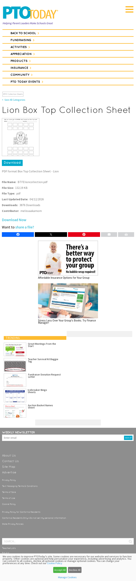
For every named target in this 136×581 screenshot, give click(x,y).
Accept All (60, 570)
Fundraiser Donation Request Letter (44, 375)
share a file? (24, 227)
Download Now (14, 219)
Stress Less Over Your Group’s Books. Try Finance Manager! (68, 303)
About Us (9, 455)
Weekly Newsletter (18, 432)
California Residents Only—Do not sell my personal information (34, 518)
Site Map (8, 466)
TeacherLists (9, 548)
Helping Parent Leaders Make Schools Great (27, 23)
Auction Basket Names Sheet (40, 406)
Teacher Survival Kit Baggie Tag (43, 360)
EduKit (5, 553)
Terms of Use (8, 498)
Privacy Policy (9, 480)
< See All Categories (13, 99)
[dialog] (68, 567)
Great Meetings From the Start (42, 345)
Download (12, 162)
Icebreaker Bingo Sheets (37, 391)
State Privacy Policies (12, 524)
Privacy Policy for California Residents (21, 512)
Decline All (74, 570)
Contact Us (10, 461)
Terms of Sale (9, 492)
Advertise (9, 472)
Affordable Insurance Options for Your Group (68, 260)
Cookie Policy (9, 504)
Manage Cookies (67, 577)
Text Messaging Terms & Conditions (19, 486)
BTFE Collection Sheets (13, 94)
